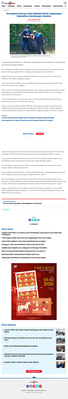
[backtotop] (34, 378)
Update (40, 133)
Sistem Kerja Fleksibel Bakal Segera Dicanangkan (21, 346)
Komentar (34, 224)
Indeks (19, 6)
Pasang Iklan (30, 390)
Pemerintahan (46, 6)
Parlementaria (58, 6)
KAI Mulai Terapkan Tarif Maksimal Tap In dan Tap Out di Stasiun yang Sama (27, 339)
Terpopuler (11, 6)
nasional (37, 6)
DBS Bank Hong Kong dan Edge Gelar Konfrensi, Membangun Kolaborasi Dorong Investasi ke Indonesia (29, 355)
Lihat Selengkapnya (34, 371)
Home (3, 6)
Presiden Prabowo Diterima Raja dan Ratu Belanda (21, 362)
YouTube (41, 387)
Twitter (38, 387)
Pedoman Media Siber (40, 390)
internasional (27, 6)
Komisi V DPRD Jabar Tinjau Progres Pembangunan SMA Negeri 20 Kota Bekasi (28, 331)
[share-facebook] (30, 220)
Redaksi (24, 390)
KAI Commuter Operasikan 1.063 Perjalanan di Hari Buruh (22, 203)
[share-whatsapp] (35, 220)
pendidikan (6, 209)
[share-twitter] (32, 220)
